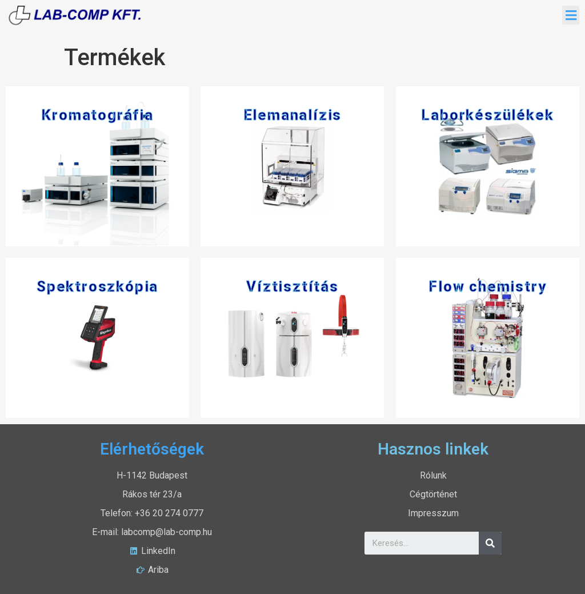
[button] (570, 15)
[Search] (490, 543)
